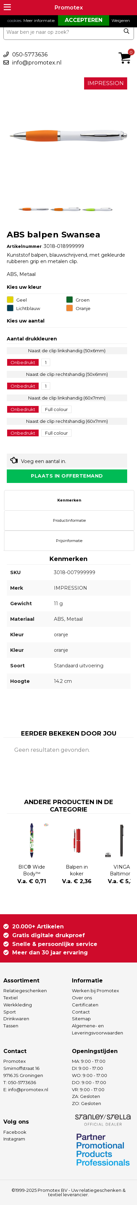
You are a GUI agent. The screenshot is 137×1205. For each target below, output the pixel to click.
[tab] (69, 500)
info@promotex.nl (37, 62)
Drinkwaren (16, 1018)
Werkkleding (17, 1004)
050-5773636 (29, 54)
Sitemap (81, 1018)
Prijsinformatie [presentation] (69, 540)
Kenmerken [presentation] (69, 500)
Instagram (14, 1139)
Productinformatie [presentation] (69, 520)
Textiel (10, 997)
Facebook (14, 1132)
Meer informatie (39, 20)
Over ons (82, 997)
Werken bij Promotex (95, 990)
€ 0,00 (126, 49)
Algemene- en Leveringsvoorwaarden (97, 1029)
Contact (81, 1012)
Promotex (69, 7)
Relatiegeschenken (25, 990)
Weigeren (121, 20)
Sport (9, 1012)
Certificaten (85, 1004)
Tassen (10, 1025)
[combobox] (69, 32)
